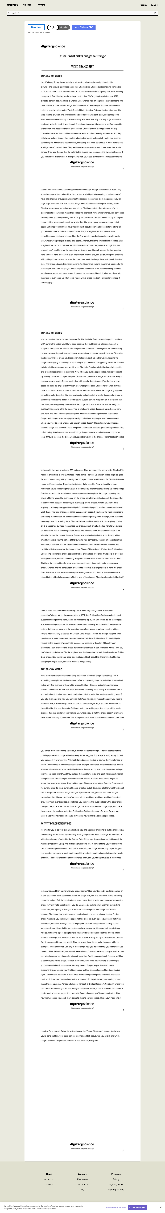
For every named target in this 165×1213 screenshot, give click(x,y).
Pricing (143, 5)
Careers (49, 1185)
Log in (154, 5)
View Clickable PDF (84, 27)
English (53, 27)
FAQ (82, 1190)
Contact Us (82, 1185)
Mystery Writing (116, 1190)
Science (27, 5)
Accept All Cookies (137, 1207)
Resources (82, 1179)
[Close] (161, 1207)
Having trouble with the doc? (39, 32)
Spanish (64, 27)
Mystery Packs (116, 1185)
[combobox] (82, 13)
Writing (41, 5)
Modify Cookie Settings (116, 1207)
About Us (48, 1179)
